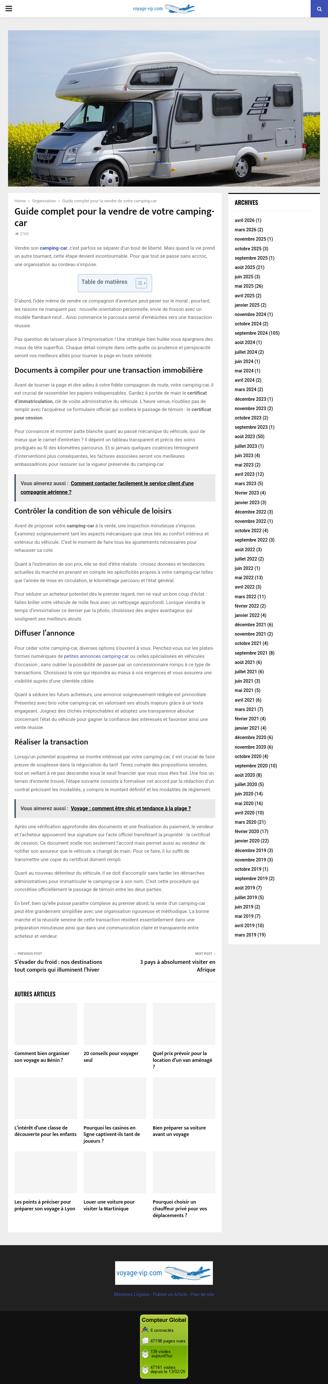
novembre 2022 (250, 521)
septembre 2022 (251, 540)
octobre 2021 (248, 643)
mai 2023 (244, 464)
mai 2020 (244, 803)
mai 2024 (244, 370)
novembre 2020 (250, 747)
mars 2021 (245, 709)
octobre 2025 (248, 248)
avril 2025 (245, 295)
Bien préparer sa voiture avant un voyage (179, 1131)
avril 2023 (245, 474)
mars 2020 (245, 822)
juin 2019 (244, 906)
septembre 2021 (251, 653)
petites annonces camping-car (96, 656)
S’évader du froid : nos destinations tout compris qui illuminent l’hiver (58, 966)
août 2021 (245, 662)
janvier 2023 (247, 502)
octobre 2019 (248, 869)
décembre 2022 (250, 511)
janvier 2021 (247, 728)
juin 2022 (244, 568)
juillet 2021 (246, 671)
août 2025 (245, 267)
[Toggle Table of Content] (138, 283)
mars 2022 (245, 596)
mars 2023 (245, 483)
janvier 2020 (247, 840)
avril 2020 (245, 812)
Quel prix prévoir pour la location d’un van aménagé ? (182, 1060)
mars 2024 (245, 389)
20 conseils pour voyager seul (111, 1057)
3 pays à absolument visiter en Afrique (177, 966)
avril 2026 (245, 220)
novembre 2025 (250, 239)
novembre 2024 (250, 314)
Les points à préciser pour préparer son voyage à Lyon (44, 1205)
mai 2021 (244, 690)
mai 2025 (244, 286)
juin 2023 (244, 455)
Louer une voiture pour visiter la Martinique (109, 1205)
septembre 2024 (251, 333)
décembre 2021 (250, 624)
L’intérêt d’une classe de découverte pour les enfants (45, 1131)
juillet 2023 (246, 446)
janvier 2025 (247, 305)
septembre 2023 (251, 427)
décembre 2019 (250, 850)
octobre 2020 (248, 756)
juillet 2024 (246, 352)
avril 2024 (245, 380)
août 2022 (245, 549)
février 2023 (247, 492)
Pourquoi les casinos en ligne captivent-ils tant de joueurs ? (112, 1135)
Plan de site (202, 1294)
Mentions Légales (132, 1294)
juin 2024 (244, 361)
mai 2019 (244, 916)
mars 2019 (245, 934)
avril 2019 (245, 925)
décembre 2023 (250, 399)
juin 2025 (244, 276)
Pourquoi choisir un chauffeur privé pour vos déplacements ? (180, 1209)
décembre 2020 (250, 737)
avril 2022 (245, 587)
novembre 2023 (250, 408)
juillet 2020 (246, 784)
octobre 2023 (248, 417)
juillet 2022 (246, 559)
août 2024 (245, 342)
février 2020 (247, 831)
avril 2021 (245, 700)
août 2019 (245, 887)
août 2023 (245, 436)
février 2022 (247, 606)
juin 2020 (244, 793)
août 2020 (245, 775)
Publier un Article (170, 1294)
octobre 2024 (248, 323)
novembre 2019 (250, 859)
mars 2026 (245, 229)
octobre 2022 (248, 530)
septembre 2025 (251, 258)
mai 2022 (244, 577)
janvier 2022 (247, 615)
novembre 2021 (250, 634)
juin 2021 (244, 681)
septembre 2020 (251, 765)
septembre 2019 (251, 878)
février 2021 (247, 718)
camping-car (53, 248)
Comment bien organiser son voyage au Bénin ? (41, 1057)
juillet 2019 (246, 897)
